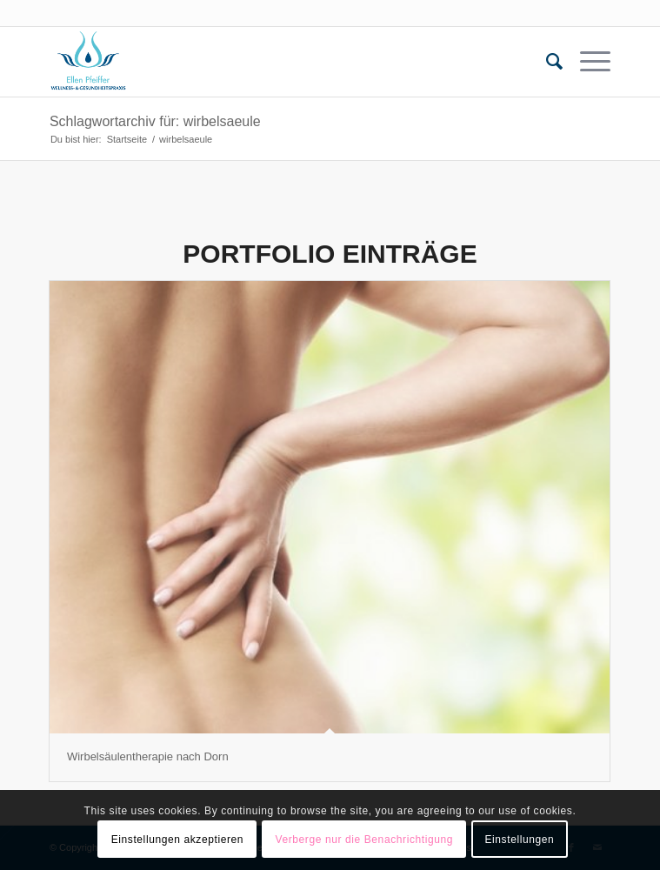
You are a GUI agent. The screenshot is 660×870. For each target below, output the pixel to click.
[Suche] (546, 62)
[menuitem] (546, 62)
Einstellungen (519, 839)
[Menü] (586, 62)
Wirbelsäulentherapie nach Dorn (148, 756)
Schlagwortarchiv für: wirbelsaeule (155, 121)
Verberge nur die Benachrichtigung (364, 839)
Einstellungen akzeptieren (177, 839)
